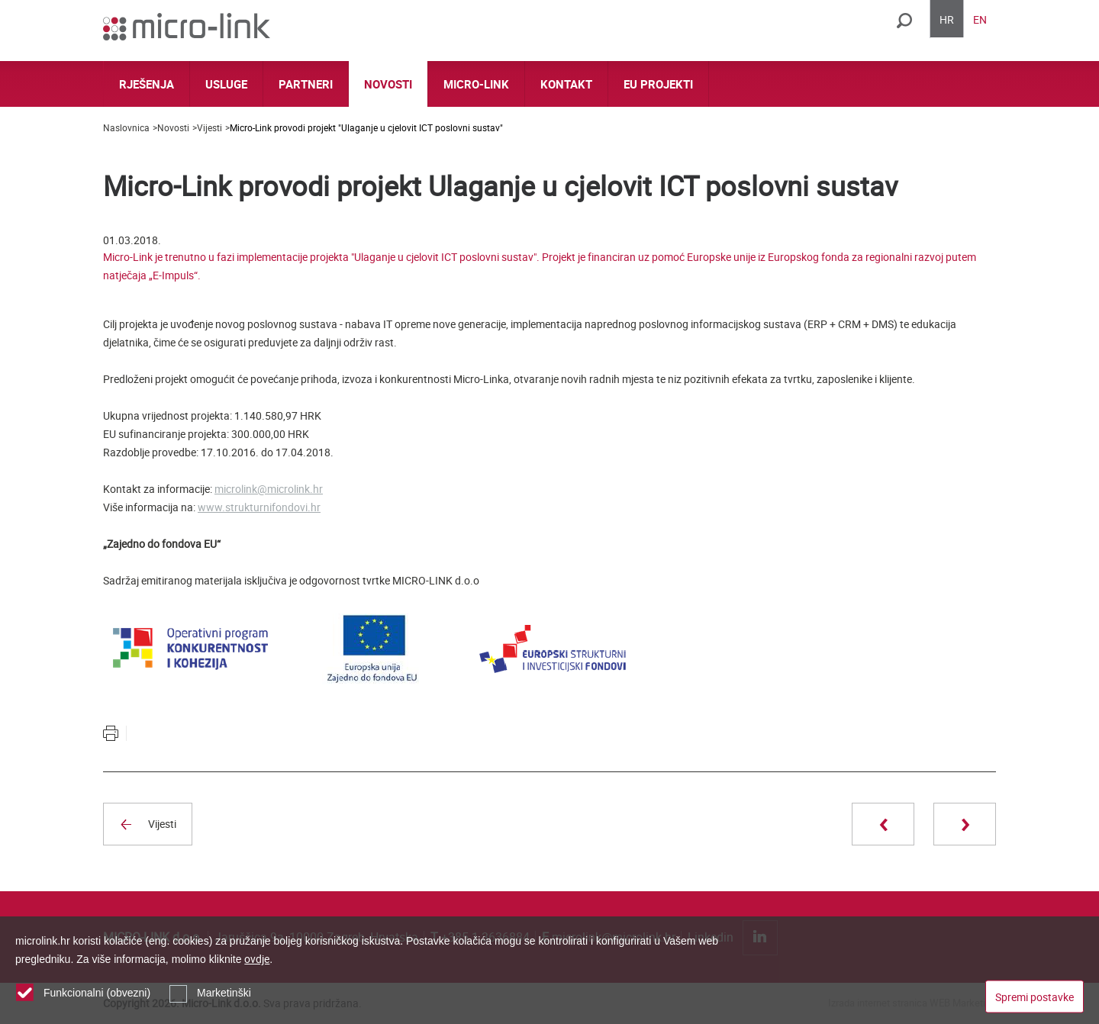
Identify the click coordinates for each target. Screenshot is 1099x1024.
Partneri (306, 84)
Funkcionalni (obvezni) (97, 993)
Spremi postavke (1034, 996)
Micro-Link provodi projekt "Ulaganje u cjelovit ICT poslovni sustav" (366, 127)
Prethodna (883, 824)
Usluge (226, 84)
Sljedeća (964, 824)
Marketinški (224, 993)
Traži (904, 20)
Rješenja (146, 84)
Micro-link (476, 84)
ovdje (256, 959)
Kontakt (566, 84)
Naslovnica (126, 127)
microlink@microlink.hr (268, 488)
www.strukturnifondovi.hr (259, 507)
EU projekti (658, 84)
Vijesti (209, 127)
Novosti (388, 84)
